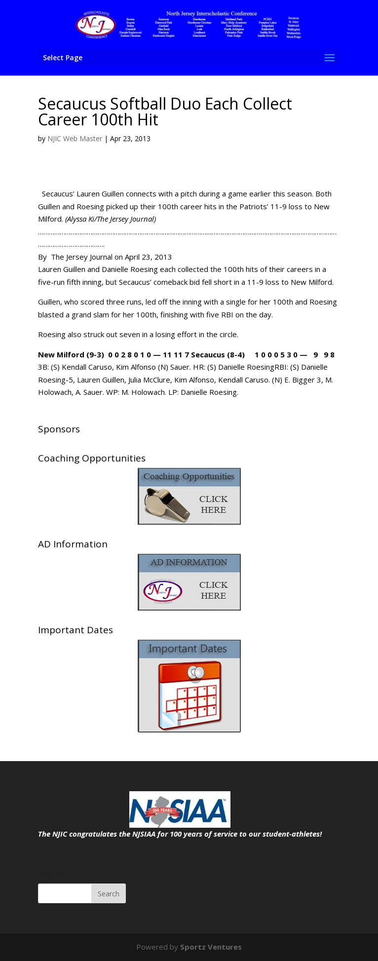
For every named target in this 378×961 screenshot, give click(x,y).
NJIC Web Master (74, 138)
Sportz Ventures (211, 947)
